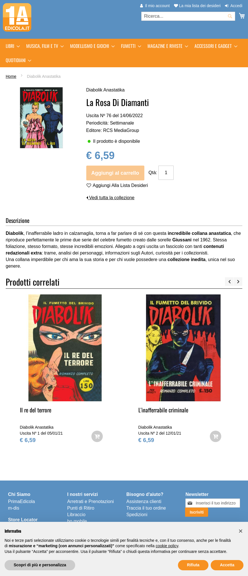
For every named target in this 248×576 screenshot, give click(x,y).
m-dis (13, 508)
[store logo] (17, 17)
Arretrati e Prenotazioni (90, 501)
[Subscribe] (196, 512)
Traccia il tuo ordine (146, 508)
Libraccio (76, 514)
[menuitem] (11, 46)
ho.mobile (77, 521)
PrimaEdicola (21, 501)
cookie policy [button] (167, 546)
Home (11, 76)
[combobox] (188, 16)
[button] (240, 531)
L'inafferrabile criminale (163, 410)
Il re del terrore (35, 410)
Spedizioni (136, 514)
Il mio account (157, 5)
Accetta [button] (227, 565)
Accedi (236, 5)
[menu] (124, 53)
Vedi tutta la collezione (110, 197)
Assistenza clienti (143, 501)
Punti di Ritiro (80, 508)
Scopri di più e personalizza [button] (40, 565)
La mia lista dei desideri (197, 5)
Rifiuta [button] (193, 565)
